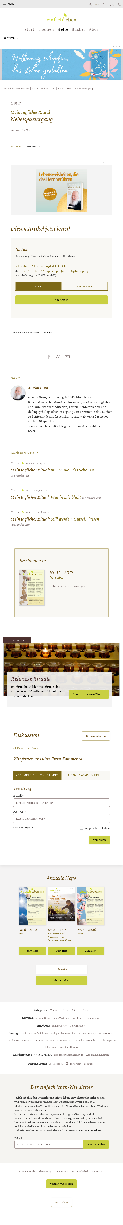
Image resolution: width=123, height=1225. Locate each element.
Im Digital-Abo (85, 286)
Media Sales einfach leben (34, 1033)
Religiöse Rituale (30, 678)
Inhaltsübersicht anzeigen (69, 586)
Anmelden (46, 332)
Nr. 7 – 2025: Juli (31, 490)
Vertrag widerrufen (61, 1183)
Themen (46, 29)
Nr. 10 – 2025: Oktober (34, 512)
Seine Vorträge (61, 1017)
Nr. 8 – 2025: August (33, 463)
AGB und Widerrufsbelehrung (35, 1171)
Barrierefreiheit (80, 1171)
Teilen (49, 357)
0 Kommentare (33, 146)
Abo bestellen (61, 980)
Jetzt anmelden (96, 1144)
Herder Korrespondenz (19, 1040)
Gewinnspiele (77, 1025)
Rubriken (9, 38)
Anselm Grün (24, 130)
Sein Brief (77, 1017)
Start (29, 29)
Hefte (62, 29)
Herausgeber (92, 1017)
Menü (11, 3)
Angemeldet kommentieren (37, 775)
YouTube (88, 1063)
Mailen (68, 357)
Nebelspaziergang (83, 88)
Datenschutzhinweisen (87, 1130)
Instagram (75, 1063)
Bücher (79, 29)
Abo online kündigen (97, 1054)
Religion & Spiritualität (63, 1033)
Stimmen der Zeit (45, 1040)
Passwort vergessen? (24, 827)
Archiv (44, 88)
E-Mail (18, 795)
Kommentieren (96, 736)
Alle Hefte (61, 969)
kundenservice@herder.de (68, 1054)
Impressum (98, 1171)
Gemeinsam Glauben (86, 1040)
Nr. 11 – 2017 (64, 88)
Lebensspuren (108, 1040)
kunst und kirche (69, 1046)
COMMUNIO (64, 1040)
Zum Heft (32, 950)
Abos (93, 29)
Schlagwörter (59, 1025)
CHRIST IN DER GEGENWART (95, 1033)
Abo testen (62, 300)
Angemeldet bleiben (97, 828)
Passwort (19, 811)
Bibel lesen (51, 1046)
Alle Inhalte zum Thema (89, 694)
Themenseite (17, 640)
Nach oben (61, 1202)
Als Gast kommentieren (86, 775)
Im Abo (38, 286)
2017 (52, 88)
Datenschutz (61, 1171)
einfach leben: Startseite (16, 88)
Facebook (58, 1063)
